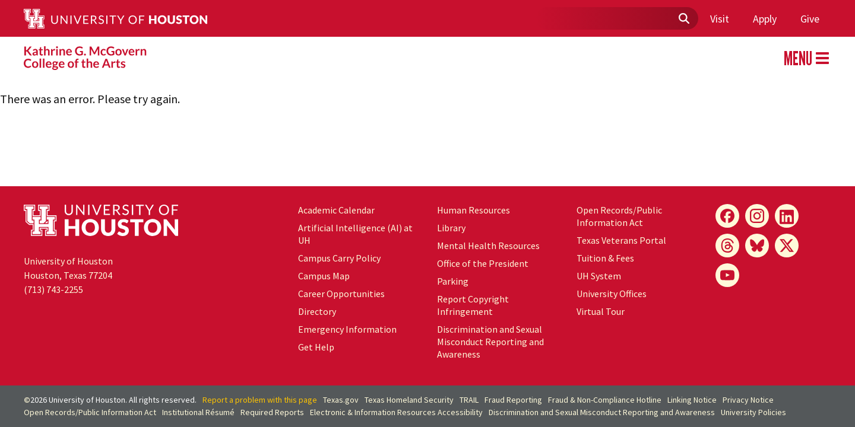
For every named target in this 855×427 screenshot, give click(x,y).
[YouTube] (727, 275)
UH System (599, 276)
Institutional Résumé (198, 412)
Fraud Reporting (513, 399)
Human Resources (473, 210)
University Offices (612, 293)
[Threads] (727, 245)
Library (451, 228)
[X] (787, 245)
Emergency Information (347, 329)
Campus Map (324, 276)
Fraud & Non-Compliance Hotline (604, 399)
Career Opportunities (341, 293)
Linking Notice (692, 399)
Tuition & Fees (605, 258)
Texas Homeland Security (409, 399)
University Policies (753, 412)
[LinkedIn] (787, 216)
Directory (317, 311)
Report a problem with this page (259, 399)
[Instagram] (757, 216)
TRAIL (469, 399)
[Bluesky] (757, 245)
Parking (452, 281)
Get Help (316, 347)
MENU (806, 58)
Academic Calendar (336, 210)
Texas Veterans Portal (621, 240)
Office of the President (482, 263)
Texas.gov (341, 399)
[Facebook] (727, 216)
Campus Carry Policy (339, 258)
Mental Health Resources (488, 245)
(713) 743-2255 (53, 289)
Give (809, 19)
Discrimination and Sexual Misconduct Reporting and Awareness (490, 341)
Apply (765, 19)
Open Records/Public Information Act (619, 216)
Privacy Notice (748, 399)
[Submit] (683, 19)
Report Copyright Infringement (473, 305)
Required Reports (272, 412)
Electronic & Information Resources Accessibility (396, 412)
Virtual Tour (601, 311)
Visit (719, 19)
